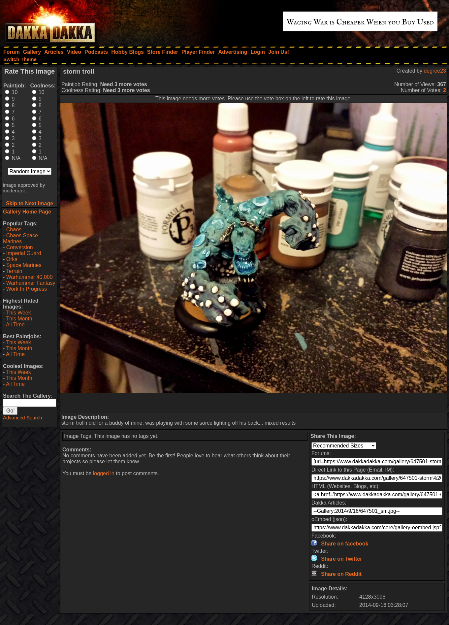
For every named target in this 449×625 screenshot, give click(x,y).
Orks (11, 259)
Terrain (14, 271)
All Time (15, 324)
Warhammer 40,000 (29, 277)
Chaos (13, 229)
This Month (19, 318)
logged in (103, 473)
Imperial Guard (23, 253)
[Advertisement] (253, 403)
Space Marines (24, 265)
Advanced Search (22, 417)
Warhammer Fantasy (30, 283)
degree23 (435, 71)
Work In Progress (26, 289)
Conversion (19, 247)
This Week (18, 312)
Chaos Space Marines (20, 238)
